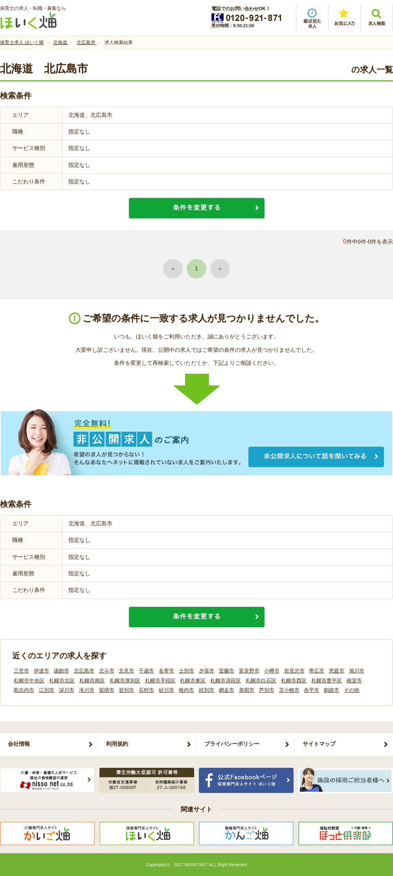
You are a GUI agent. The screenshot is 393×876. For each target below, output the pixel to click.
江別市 (46, 690)
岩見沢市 (294, 671)
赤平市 (311, 690)
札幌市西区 (294, 681)
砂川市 (166, 690)
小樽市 (271, 671)
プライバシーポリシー (231, 744)
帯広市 (316, 671)
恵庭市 (336, 671)
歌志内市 (24, 690)
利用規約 (117, 744)
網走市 (226, 690)
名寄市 (166, 671)
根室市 (354, 681)
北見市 (126, 671)
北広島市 (84, 671)
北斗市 (106, 671)
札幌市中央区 (29, 681)
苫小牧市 (289, 690)
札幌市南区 (92, 681)
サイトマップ (319, 744)
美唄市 (246, 690)
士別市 (186, 671)
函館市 (61, 671)
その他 (351, 690)
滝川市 (86, 690)
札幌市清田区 (225, 681)
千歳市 (146, 671)
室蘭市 (226, 671)
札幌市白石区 (261, 681)
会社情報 (19, 744)
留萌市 (106, 690)
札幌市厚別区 (125, 681)
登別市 (126, 690)
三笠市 (21, 671)
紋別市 (206, 690)
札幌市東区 (193, 681)
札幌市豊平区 (326, 681)
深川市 (66, 690)
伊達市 (41, 671)
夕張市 (206, 671)
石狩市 (146, 690)
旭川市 (356, 671)
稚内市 (186, 690)
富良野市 (249, 671)
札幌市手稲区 (160, 681)
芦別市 (266, 690)
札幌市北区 (62, 681)
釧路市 (331, 690)
